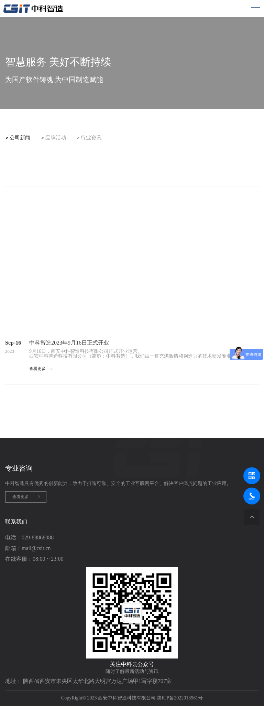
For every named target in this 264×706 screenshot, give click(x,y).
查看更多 (20, 496)
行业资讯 (91, 137)
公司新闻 (20, 137)
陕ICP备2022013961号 (180, 697)
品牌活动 (55, 137)
